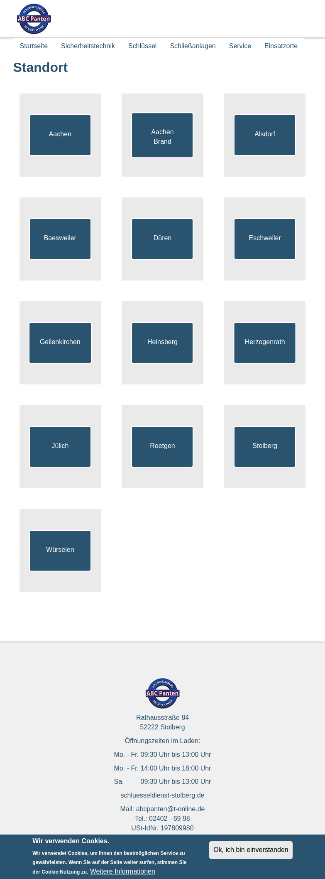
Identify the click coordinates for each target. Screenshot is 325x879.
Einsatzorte (281, 45)
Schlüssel (142, 45)
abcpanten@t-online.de (170, 809)
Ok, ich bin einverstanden (250, 853)
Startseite (34, 45)
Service (240, 45)
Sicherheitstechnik (88, 45)
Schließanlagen (192, 45)
